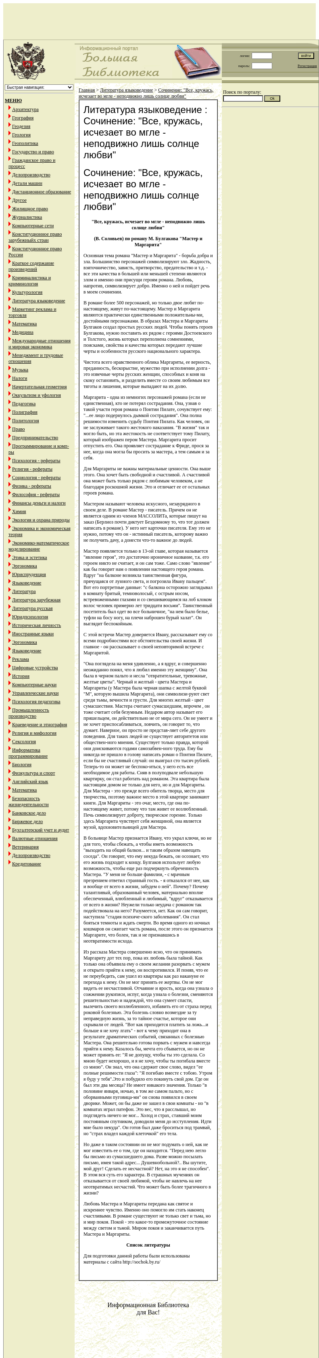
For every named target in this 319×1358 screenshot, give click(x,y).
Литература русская (32, 608)
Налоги (19, 378)
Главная (87, 90)
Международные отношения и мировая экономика (39, 344)
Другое (19, 200)
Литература (24, 591)
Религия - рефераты (32, 469)
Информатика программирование (28, 753)
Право (18, 429)
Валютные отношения (35, 838)
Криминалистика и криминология (29, 281)
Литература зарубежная (36, 600)
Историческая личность (36, 625)
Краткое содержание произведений (31, 266)
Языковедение (26, 583)
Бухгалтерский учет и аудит (40, 830)
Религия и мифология (34, 733)
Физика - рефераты (31, 486)
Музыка (20, 370)
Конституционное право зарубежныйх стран (35, 237)
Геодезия (21, 126)
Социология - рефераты (36, 477)
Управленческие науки (35, 693)
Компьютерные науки (34, 684)
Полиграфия (25, 412)
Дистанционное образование (41, 192)
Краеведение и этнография (39, 724)
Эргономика (24, 566)
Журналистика (27, 217)
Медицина (22, 332)
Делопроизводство (31, 175)
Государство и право (33, 152)
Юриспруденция (29, 574)
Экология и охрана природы (41, 520)
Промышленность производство (28, 713)
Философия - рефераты (36, 494)
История (20, 676)
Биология (21, 764)
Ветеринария (25, 847)
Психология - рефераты (36, 460)
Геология (21, 135)
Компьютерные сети (33, 225)
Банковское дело (29, 813)
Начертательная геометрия (39, 387)
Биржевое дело (27, 821)
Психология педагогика (36, 701)
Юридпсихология (30, 617)
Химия (19, 511)
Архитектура (25, 109)
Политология (25, 420)
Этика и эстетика (29, 557)
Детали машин (27, 183)
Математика (24, 324)
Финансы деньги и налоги (39, 503)
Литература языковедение (38, 301)
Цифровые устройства (35, 668)
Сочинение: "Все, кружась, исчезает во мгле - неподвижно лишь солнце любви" (146, 93)
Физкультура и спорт (33, 773)
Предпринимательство (35, 437)
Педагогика (23, 404)
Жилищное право (30, 209)
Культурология (27, 292)
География (22, 118)
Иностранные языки (33, 634)
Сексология (24, 741)
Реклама (20, 659)
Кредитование (26, 864)
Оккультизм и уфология (36, 395)
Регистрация (307, 66)
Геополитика (25, 143)
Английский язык (30, 781)
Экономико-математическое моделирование (38, 546)
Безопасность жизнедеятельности (28, 801)
